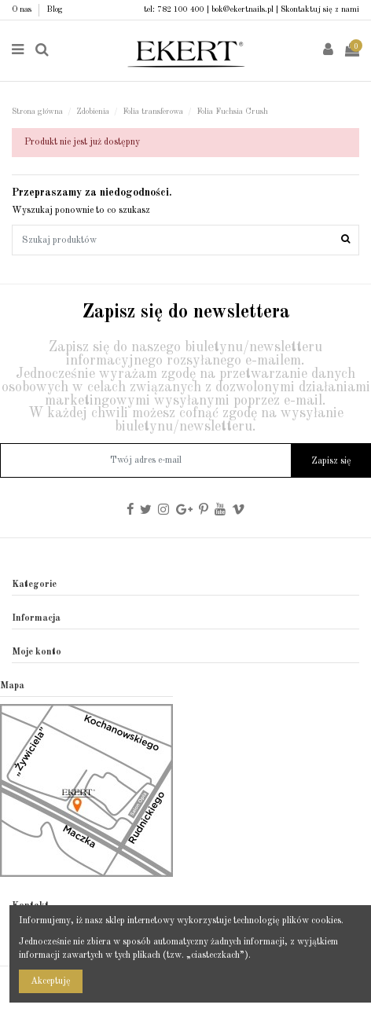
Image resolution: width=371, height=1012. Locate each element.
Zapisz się (331, 461)
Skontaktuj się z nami (320, 9)
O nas (23, 9)
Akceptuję (51, 981)
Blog (54, 9)
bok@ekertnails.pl (242, 9)
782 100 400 (180, 9)
